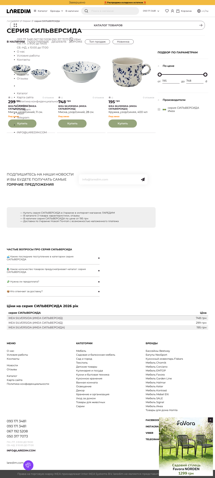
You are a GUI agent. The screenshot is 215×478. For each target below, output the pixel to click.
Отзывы (12, 369)
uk (202, 10)
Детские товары (86, 366)
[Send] (143, 179)
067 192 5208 (17, 431)
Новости (12, 365)
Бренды (56, 10)
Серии (26, 21)
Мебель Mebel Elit (157, 394)
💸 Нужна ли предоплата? (23, 281)
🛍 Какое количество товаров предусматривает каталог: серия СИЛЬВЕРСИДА (46, 271)
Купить (22, 123)
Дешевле (58, 41)
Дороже (75, 41)
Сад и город (84, 358)
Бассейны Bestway (158, 350)
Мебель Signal (155, 402)
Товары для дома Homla (162, 410)
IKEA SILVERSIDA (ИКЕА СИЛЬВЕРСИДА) (123, 107)
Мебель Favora (155, 374)
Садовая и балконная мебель (95, 354)
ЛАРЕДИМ (13, 21)
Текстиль (82, 362)
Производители (174, 99)
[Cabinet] (172, 11)
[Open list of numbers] (158, 11)
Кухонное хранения (89, 378)
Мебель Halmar (156, 382)
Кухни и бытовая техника (92, 374)
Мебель (81, 350)
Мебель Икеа (154, 406)
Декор (80, 390)
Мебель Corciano (156, 366)
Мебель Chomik (156, 362)
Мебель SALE (154, 398)
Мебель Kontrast (156, 390)
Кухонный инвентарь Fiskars (164, 358)
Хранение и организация (92, 394)
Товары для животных (90, 402)
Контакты (13, 358)
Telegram (152, 439)
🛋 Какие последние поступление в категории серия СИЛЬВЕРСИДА (40, 258)
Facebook (153, 420)
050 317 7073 (17, 436)
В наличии (72, 10)
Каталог (43, 10)
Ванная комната (87, 382)
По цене (168, 65)
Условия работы (17, 354)
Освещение (83, 386)
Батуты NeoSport (156, 354)
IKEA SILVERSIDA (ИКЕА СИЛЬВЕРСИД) (22, 107)
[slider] (160, 75)
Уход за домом (86, 398)
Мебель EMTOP (156, 370)
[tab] (53, 258)
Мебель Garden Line (159, 378)
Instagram (153, 426)
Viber (149, 432)
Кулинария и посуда (89, 370)
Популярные (38, 41)
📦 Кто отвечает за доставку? (25, 291)
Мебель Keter (154, 386)
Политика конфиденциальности (28, 383)
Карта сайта (14, 380)
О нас (10, 350)
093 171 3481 (149, 10)
